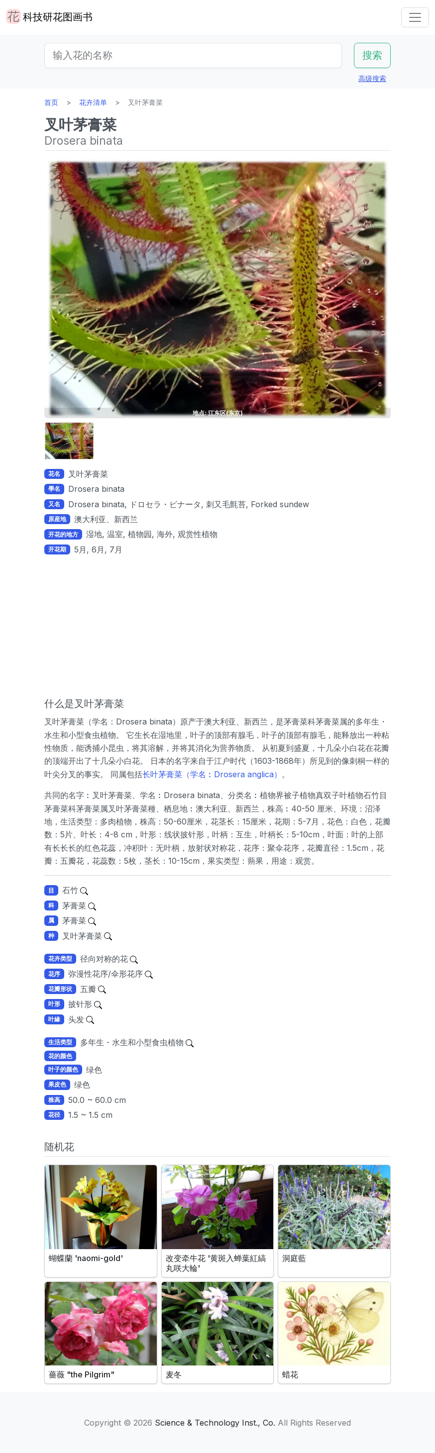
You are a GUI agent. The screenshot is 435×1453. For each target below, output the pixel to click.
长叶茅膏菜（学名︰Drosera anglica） (212, 774)
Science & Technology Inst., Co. (215, 1423)
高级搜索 (372, 78)
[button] (69, 440)
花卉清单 (93, 102)
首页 (51, 102)
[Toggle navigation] (415, 17)
